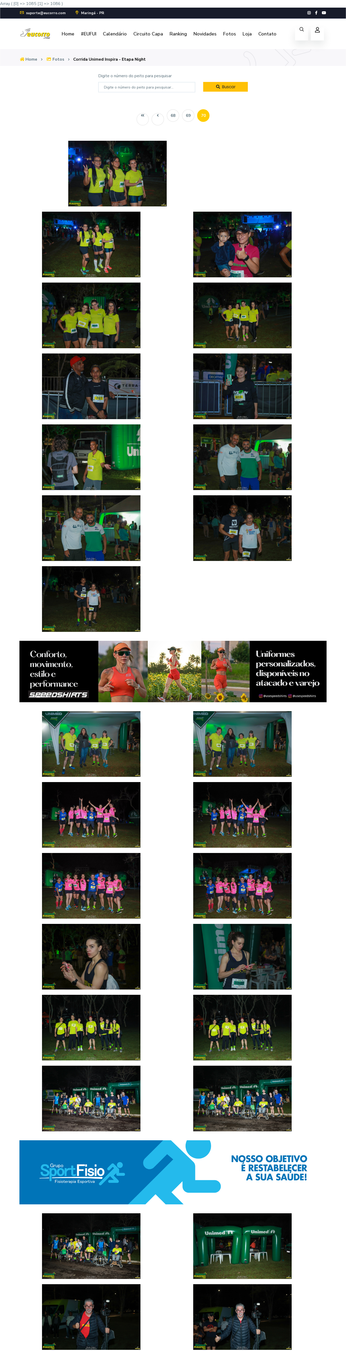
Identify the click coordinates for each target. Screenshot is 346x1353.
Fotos (229, 34)
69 (188, 116)
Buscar (225, 87)
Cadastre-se (254, 1284)
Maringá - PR (90, 13)
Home (68, 34)
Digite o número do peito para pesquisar (135, 76)
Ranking (178, 34)
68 (173, 116)
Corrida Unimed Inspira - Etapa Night (110, 59)
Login (248, 1273)
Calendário (115, 34)
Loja (247, 34)
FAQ (194, 1284)
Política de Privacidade (315, 1342)
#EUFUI (88, 34)
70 (204, 116)
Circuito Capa (148, 34)
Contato (267, 34)
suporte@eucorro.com (42, 13)
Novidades (205, 34)
